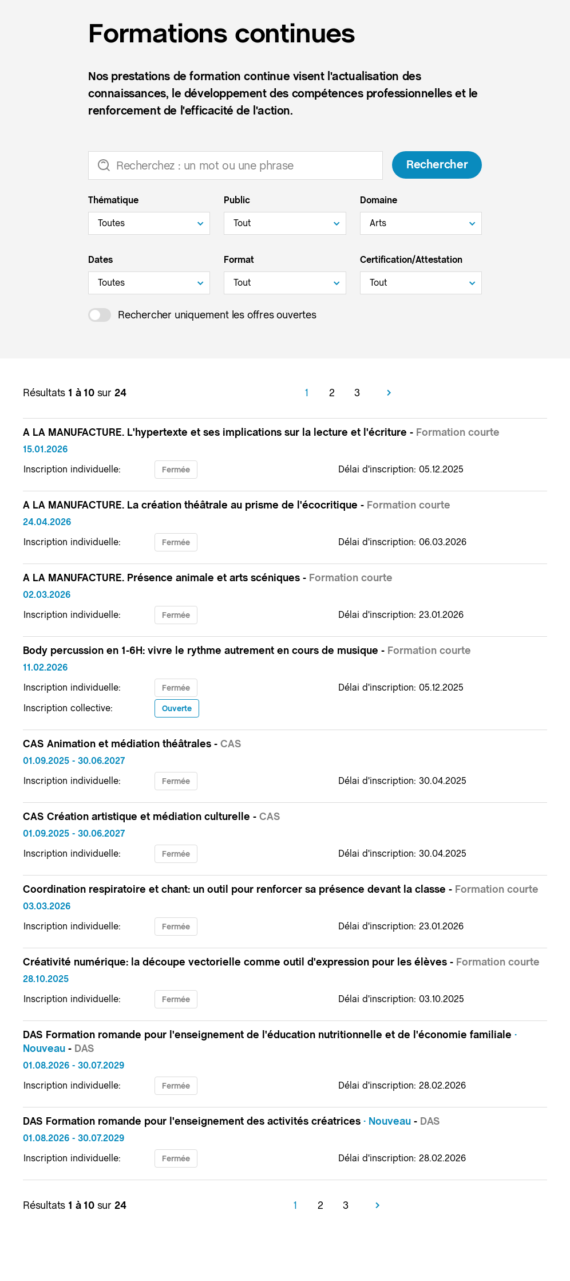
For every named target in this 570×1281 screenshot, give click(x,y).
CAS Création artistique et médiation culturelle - (151, 816)
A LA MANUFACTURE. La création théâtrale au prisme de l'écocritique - (236, 505)
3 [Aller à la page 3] (357, 393)
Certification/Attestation (411, 259)
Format (239, 259)
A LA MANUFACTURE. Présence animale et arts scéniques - (208, 577)
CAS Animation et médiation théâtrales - (132, 744)
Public (237, 200)
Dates (100, 259)
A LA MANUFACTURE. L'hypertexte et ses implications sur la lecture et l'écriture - (261, 432)
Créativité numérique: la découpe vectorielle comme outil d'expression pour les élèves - (281, 962)
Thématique (113, 200)
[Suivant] (389, 392)
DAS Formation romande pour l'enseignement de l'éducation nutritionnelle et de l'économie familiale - (270, 1041)
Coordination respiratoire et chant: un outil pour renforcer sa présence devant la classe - (281, 889)
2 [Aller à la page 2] (332, 393)
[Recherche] (235, 165)
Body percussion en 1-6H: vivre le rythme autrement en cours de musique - (247, 650)
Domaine (378, 200)
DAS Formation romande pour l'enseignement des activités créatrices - (231, 1121)
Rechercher (437, 165)
